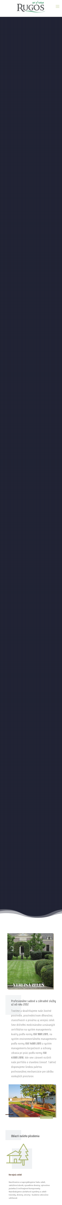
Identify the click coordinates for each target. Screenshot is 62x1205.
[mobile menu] (57, 7)
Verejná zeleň (15, 1174)
